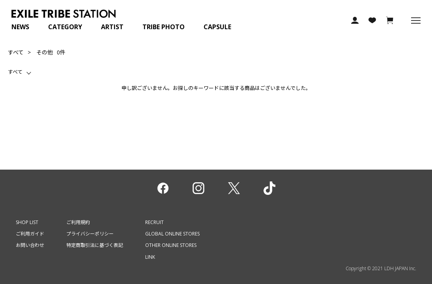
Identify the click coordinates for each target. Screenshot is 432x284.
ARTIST (112, 26)
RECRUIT (154, 222)
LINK (150, 257)
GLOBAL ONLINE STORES (172, 233)
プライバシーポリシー (90, 233)
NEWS (20, 26)
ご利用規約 (78, 222)
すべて (16, 52)
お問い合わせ (30, 245)
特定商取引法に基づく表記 (94, 245)
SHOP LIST (27, 222)
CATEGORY (65, 26)
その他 (44, 52)
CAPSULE (217, 26)
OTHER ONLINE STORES (170, 245)
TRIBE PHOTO (163, 26)
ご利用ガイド (30, 233)
